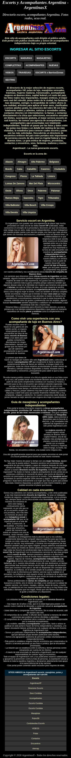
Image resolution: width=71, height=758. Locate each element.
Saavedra (28, 198)
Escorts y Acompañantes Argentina (34, 2)
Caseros (45, 169)
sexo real (40, 18)
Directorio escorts (14, 14)
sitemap (35, 748)
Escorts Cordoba (36, 703)
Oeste (8, 190)
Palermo (42, 190)
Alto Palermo (38, 162)
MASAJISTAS (44, 58)
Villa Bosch (30, 205)
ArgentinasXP (35, 683)
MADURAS (26, 58)
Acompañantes (35, 698)
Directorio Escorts (35, 688)
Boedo (8, 169)
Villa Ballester (12, 205)
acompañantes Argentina (43, 14)
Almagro (21, 162)
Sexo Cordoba (36, 693)
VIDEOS (9, 72)
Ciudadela (59, 169)
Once (30, 190)
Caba (19, 169)
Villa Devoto (11, 212)
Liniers (51, 176)
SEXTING (10, 80)
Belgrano (54, 162)
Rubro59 (35, 718)
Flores (23, 176)
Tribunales (53, 198)
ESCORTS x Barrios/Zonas (49, 72)
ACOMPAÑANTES (35, 65)
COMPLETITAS (13, 65)
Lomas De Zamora (14, 183)
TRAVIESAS (24, 72)
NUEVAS (53, 65)
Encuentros (36, 743)
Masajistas (35, 713)
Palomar (55, 190)
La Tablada (37, 176)
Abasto (9, 162)
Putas (35, 733)
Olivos (19, 190)
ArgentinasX (35, 7)
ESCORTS (10, 58)
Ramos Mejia (12, 198)
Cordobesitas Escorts (36, 723)
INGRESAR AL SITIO (35, 49)
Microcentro (54, 183)
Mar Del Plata (36, 183)
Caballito (31, 169)
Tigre (40, 198)
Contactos (35, 738)
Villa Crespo (47, 205)
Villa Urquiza (29, 212)
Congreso (10, 176)
